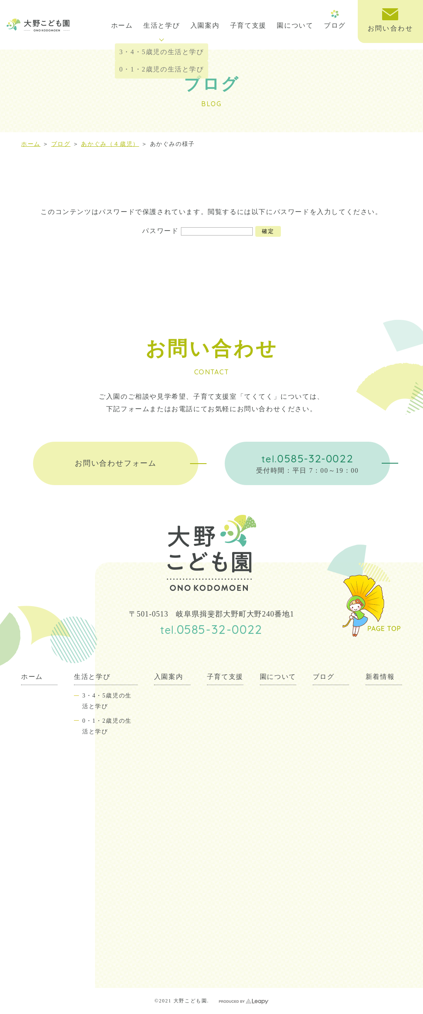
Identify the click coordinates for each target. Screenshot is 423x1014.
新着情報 (380, 676)
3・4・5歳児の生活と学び (107, 700)
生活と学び (161, 31)
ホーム (122, 25)
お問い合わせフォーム (116, 463)
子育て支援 (248, 25)
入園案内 (204, 25)
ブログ (335, 25)
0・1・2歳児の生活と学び (107, 726)
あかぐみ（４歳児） (110, 144)
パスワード (197, 230)
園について (295, 25)
